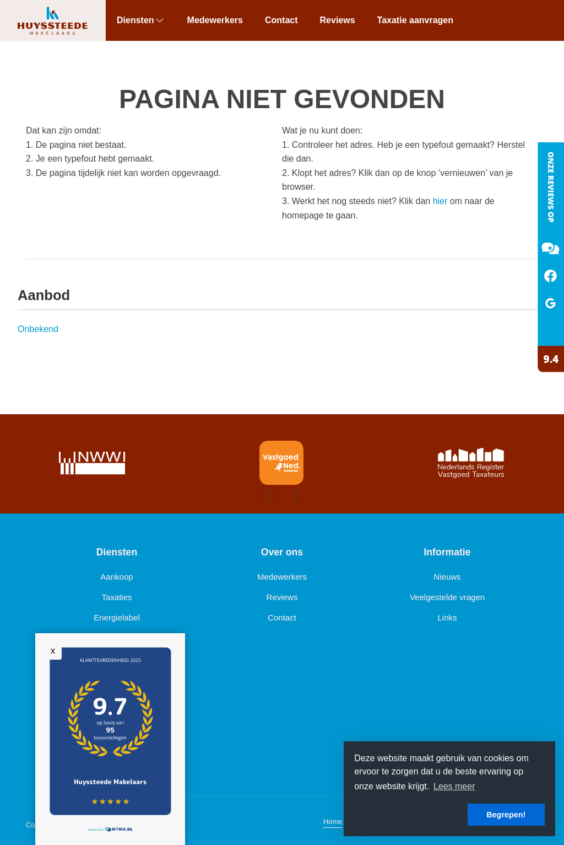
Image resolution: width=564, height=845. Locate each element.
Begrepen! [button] (505, 814)
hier (440, 201)
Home (332, 821)
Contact (281, 20)
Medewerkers (215, 20)
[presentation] (268, 496)
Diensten (141, 20)
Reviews (337, 20)
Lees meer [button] (454, 786)
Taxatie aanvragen (415, 20)
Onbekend (38, 329)
